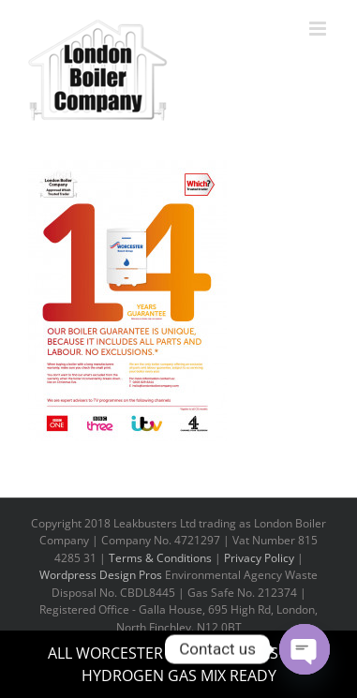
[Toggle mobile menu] (319, 28)
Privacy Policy (259, 558)
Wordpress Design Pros (100, 575)
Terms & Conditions (160, 558)
